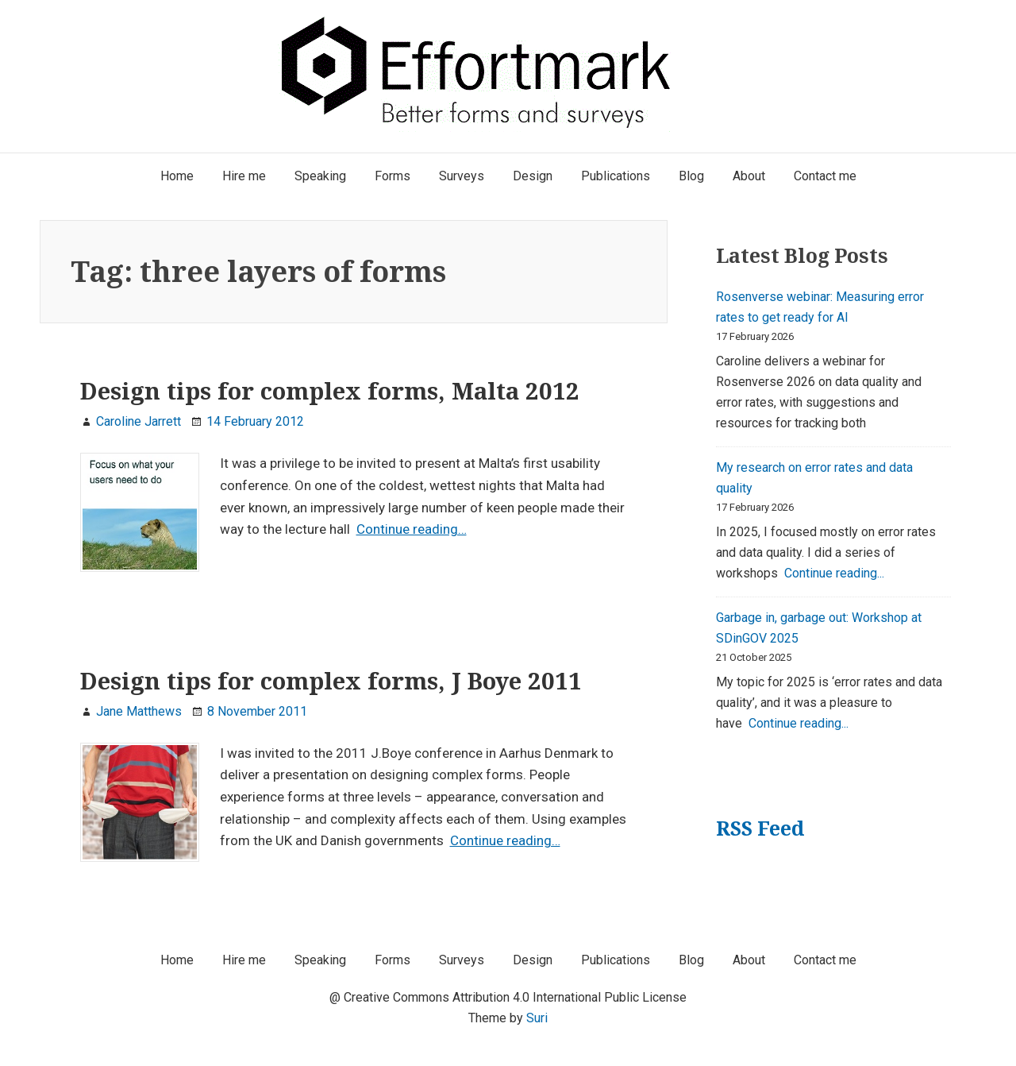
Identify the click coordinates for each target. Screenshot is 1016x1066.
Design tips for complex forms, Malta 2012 (329, 391)
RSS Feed (760, 828)
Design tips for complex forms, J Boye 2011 (331, 681)
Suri (537, 1017)
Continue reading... (834, 573)
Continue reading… (411, 529)
